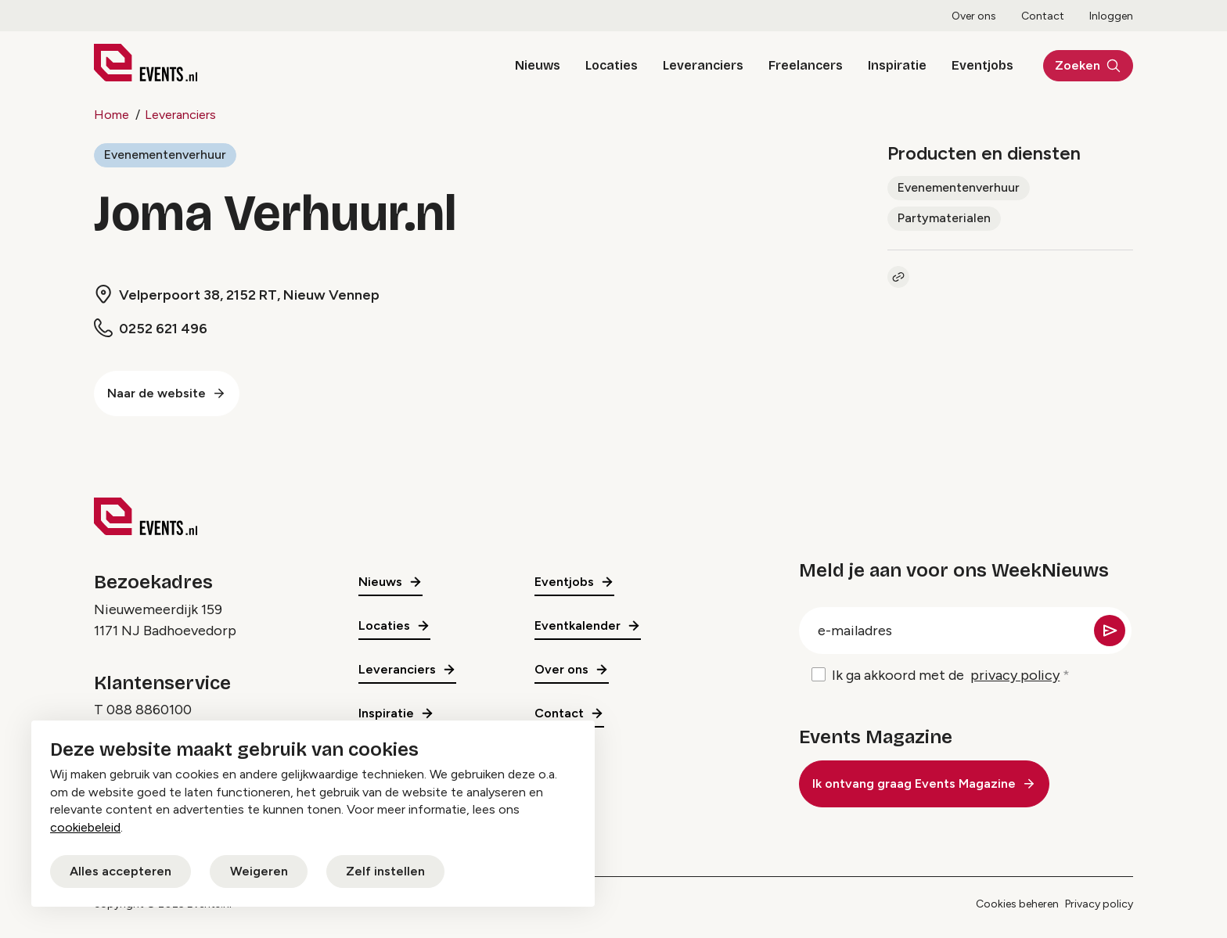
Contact (1042, 16)
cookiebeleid (85, 827)
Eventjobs (978, 65)
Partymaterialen (944, 217)
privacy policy (1015, 675)
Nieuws (533, 65)
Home (111, 114)
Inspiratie (893, 65)
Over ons (974, 16)
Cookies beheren (1017, 904)
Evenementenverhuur (165, 154)
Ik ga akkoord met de (946, 675)
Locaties (607, 65)
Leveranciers (699, 65)
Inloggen (1111, 16)
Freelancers (802, 65)
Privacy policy (1099, 904)
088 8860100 (149, 709)
